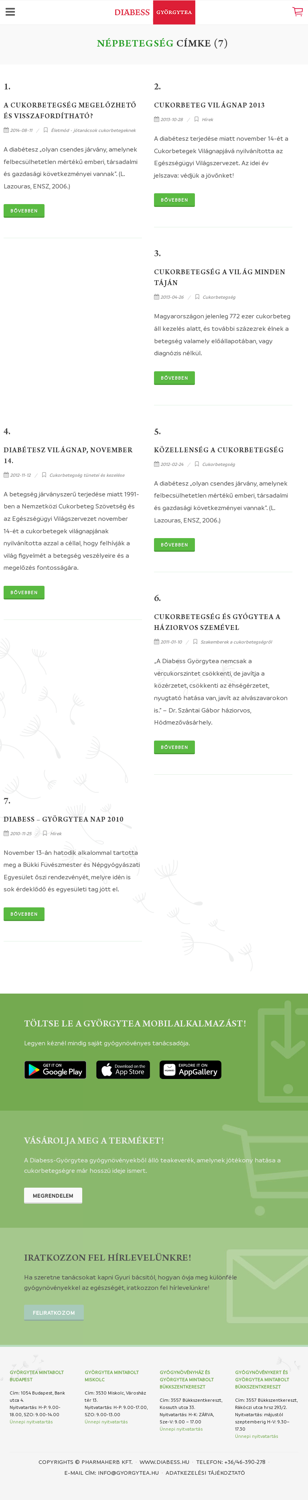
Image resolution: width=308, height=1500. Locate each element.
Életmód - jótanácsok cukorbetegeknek (93, 130)
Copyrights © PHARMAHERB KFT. (85, 1461)
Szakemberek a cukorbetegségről (236, 642)
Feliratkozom (54, 1312)
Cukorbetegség (219, 297)
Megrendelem (53, 1195)
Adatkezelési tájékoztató (205, 1472)
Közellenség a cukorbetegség (219, 451)
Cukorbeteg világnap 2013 (209, 106)
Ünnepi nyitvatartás (31, 1422)
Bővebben (24, 211)
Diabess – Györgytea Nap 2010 (64, 820)
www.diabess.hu (164, 1461)
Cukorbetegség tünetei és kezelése (86, 475)
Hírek (207, 119)
